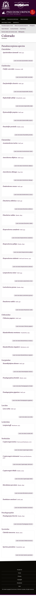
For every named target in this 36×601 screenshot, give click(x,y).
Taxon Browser (5, 28)
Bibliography (21, 31)
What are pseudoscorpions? (21, 25)
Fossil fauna (23, 28)
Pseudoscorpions (12, 19)
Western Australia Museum (6, 5)
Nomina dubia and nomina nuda (9, 31)
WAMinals (16, 22)
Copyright (19, 579)
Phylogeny (32, 25)
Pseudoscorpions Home (7, 25)
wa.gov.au (19, 569)
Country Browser (14, 28)
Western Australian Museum (21, 5)
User (19, 586)
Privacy (19, 576)
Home (3, 19)
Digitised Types (6, 22)
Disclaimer (19, 583)
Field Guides (24, 19)
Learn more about (23, 60)
